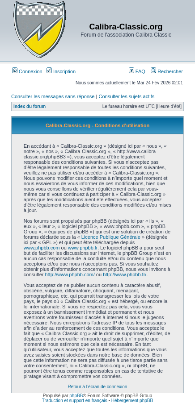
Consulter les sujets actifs (126, 96)
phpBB (76, 395)
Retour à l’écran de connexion (97, 386)
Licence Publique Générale (110, 237)
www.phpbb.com (42, 247)
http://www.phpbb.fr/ (124, 274)
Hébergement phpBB (132, 400)
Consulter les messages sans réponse (52, 96)
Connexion (27, 71)
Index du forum (29, 106)
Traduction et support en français (74, 400)
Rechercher (167, 71)
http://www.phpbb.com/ (70, 274)
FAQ (137, 71)
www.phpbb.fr (83, 247)
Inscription (61, 71)
